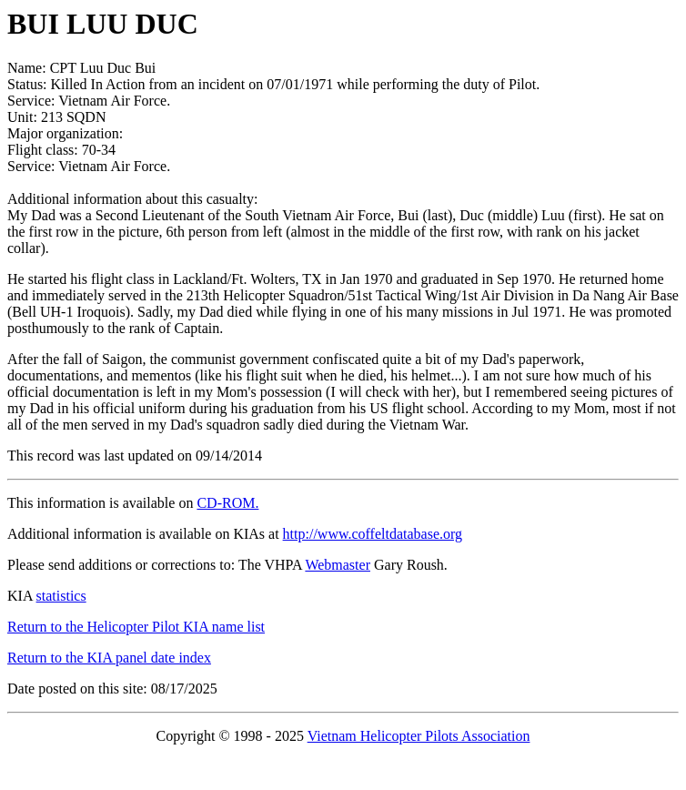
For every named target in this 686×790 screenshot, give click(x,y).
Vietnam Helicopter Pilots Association (419, 736)
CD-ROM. (227, 503)
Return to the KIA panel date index (109, 657)
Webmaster (337, 564)
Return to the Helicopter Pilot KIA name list (136, 626)
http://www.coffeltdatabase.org (372, 534)
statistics (61, 595)
